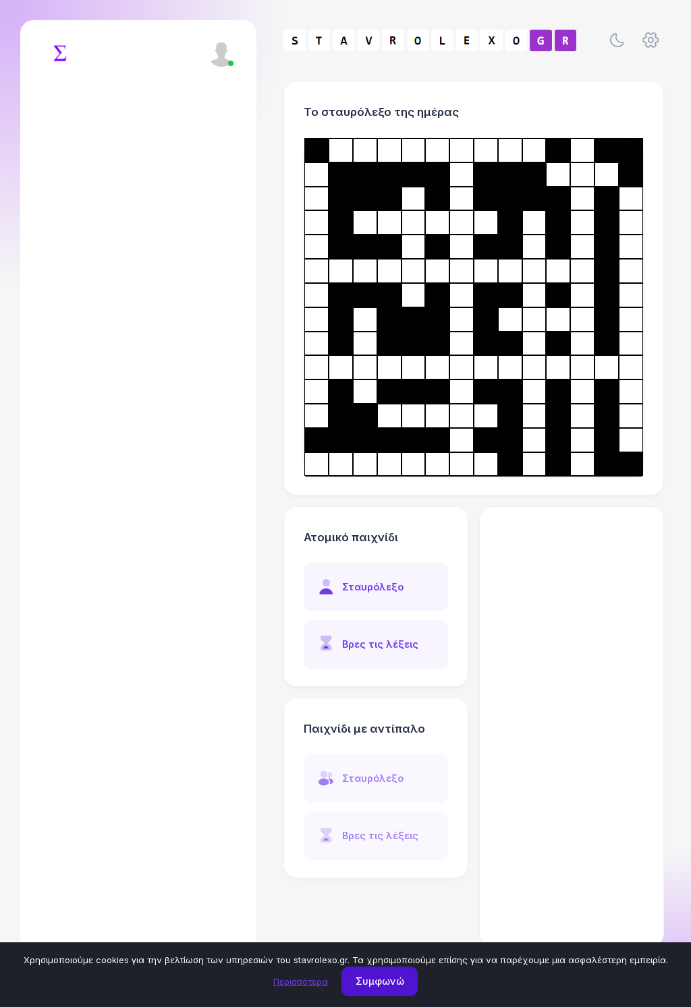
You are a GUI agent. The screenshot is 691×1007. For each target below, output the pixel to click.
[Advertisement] (572, 726)
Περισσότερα (300, 981)
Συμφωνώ (380, 981)
